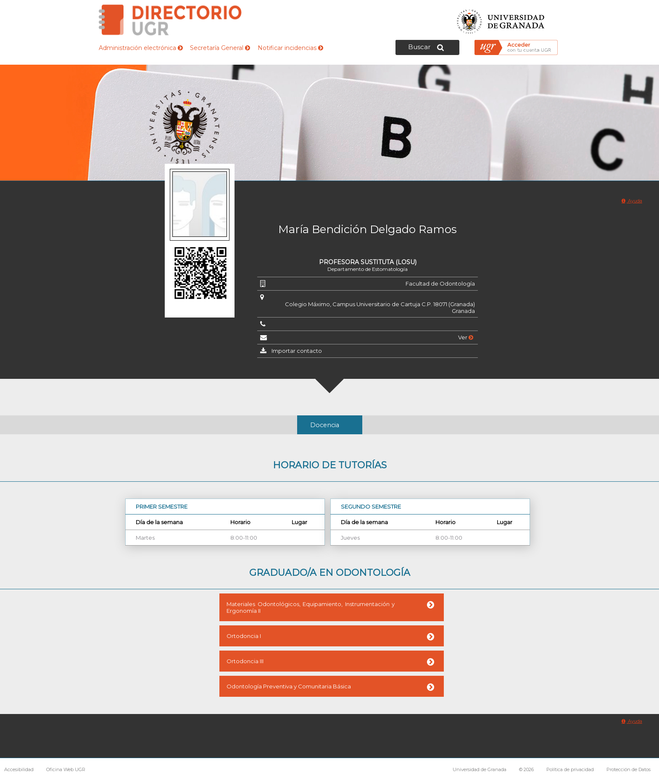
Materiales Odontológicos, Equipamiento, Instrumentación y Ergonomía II (311, 607)
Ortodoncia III (245, 661)
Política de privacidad (570, 769)
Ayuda (632, 201)
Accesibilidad (19, 769)
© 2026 (526, 769)
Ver (465, 337)
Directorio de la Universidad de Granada (170, 20)
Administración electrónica (141, 48)
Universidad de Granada (501, 19)
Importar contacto (297, 350)
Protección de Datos (628, 769)
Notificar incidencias (290, 48)
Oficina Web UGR (65, 769)
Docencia (324, 425)
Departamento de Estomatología (367, 269)
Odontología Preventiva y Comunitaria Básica (289, 686)
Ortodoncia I (244, 636)
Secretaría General (220, 48)
